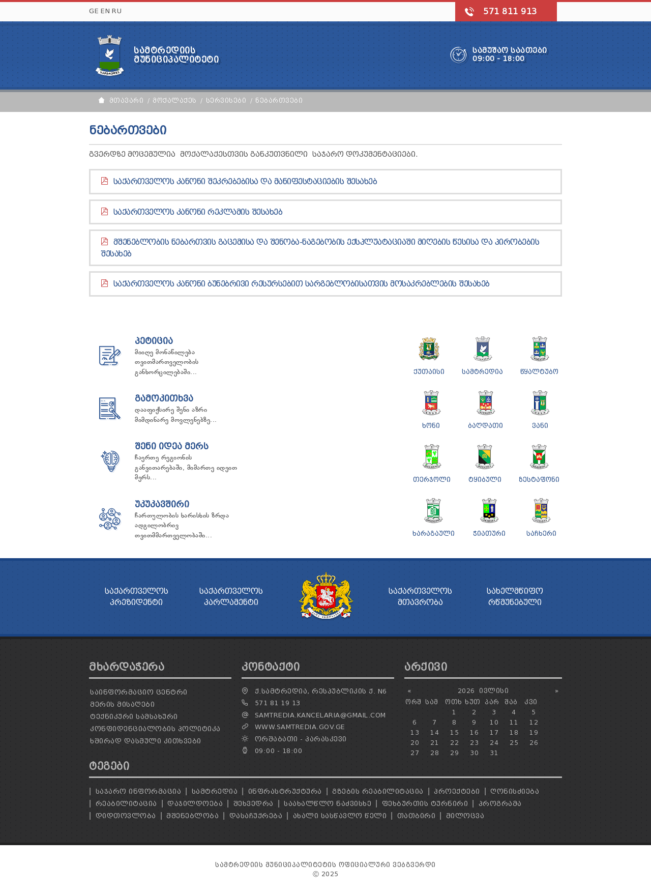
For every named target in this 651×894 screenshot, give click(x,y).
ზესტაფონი (539, 479)
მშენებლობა (192, 816)
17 (494, 732)
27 (414, 753)
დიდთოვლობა (126, 816)
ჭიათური (489, 533)
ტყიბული (484, 479)
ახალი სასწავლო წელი (340, 816)
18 (514, 732)
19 (533, 732)
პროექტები (457, 791)
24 (494, 742)
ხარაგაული (433, 533)
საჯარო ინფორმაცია (139, 791)
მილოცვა (465, 816)
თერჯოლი (432, 479)
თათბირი (416, 816)
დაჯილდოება (195, 803)
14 (434, 732)
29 (454, 753)
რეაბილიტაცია (126, 803)
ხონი (431, 425)
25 (514, 742)
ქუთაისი (429, 372)
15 (454, 732)
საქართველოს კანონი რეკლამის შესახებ (198, 212)
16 (474, 732)
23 (474, 742)
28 (434, 753)
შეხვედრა (253, 803)
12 (533, 722)
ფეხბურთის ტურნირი (425, 803)
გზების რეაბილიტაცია (378, 791)
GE (94, 11)
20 (414, 742)
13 (414, 732)
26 (533, 742)
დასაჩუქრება (256, 816)
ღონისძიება (514, 791)
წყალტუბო (539, 372)
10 (494, 722)
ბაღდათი (485, 425)
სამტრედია (482, 372)
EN (105, 11)
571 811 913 (510, 11)
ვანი (540, 425)
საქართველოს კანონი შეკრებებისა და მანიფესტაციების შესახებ (245, 181)
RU (117, 11)
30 (474, 753)
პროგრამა (500, 803)
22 (454, 742)
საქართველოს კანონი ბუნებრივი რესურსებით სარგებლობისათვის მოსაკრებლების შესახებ (301, 284)
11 (514, 722)
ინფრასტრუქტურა (285, 791)
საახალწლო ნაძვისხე (327, 803)
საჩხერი (541, 533)
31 (494, 753)
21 (434, 742)
